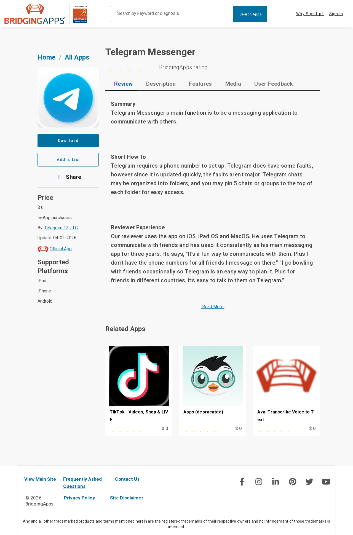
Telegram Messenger (150, 51)
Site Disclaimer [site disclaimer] (126, 498)
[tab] (123, 83)
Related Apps (125, 329)
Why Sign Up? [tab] (310, 14)
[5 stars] (212, 67)
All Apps (77, 57)
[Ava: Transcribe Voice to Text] (286, 385)
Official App (61, 248)
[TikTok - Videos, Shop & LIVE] (138, 385)
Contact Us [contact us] (127, 479)
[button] (68, 177)
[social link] (241, 481)
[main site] (45, 14)
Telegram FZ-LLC (61, 227)
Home (46, 57)
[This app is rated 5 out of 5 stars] (129, 428)
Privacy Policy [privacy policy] (79, 498)
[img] (242, 482)
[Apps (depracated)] (212, 385)
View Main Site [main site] (40, 479)
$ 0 (165, 428)
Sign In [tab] (336, 14)
